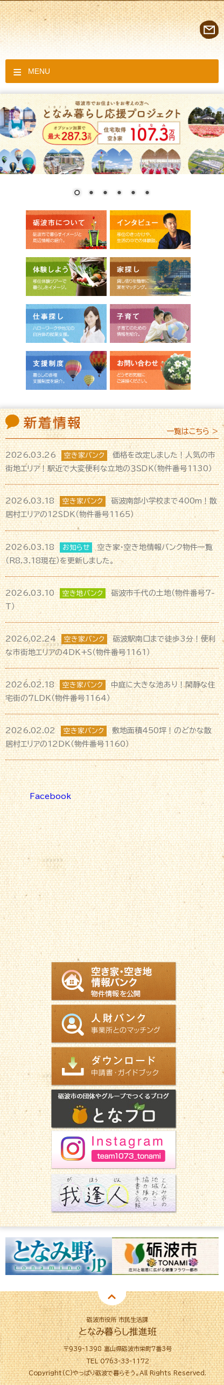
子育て (150, 323)
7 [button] (160, 1293)
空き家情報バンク (114, 982)
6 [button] (144, 1293)
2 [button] (79, 1293)
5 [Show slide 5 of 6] (133, 193)
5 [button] (128, 1293)
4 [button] (112, 1293)
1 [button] (63, 1293)
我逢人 (114, 1194)
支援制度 (66, 370)
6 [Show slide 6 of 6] (147, 193)
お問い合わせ (209, 29)
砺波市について (66, 229)
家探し (150, 276)
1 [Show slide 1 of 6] (77, 193)
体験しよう (66, 276)
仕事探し (66, 323)
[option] (58, 1255)
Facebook (50, 796)
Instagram (114, 1152)
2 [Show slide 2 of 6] (91, 193)
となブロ (114, 1109)
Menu (39, 71)
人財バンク (114, 1024)
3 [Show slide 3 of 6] (105, 193)
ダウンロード (114, 1066)
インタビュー (150, 229)
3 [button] (95, 1293)
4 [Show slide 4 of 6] (119, 193)
